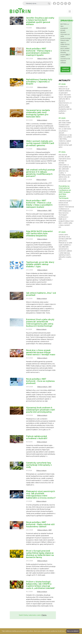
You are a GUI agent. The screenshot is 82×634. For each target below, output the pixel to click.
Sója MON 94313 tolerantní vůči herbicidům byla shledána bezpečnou (39, 233)
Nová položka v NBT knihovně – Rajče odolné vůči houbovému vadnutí (40, 524)
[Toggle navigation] (69, 11)
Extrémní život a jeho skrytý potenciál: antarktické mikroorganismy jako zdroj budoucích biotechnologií (40, 322)
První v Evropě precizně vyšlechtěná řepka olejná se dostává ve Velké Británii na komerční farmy (40, 554)
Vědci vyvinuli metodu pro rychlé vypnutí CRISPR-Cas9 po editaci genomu (40, 143)
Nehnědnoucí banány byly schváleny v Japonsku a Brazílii (39, 81)
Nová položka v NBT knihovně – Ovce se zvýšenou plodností (40, 381)
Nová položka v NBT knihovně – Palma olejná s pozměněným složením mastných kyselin (39, 51)
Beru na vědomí (72, 631)
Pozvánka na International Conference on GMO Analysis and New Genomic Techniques (65, 192)
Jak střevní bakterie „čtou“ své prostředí (41, 294)
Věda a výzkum (41, 28)
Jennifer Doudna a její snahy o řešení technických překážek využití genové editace (40, 21)
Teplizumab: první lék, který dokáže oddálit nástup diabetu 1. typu (40, 264)
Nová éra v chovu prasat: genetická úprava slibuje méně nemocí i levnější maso (40, 352)
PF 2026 (62, 84)
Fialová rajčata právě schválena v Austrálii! (36, 437)
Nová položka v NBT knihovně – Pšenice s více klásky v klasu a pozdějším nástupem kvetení (39, 203)
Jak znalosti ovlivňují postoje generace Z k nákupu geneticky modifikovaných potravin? (40, 172)
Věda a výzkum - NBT (44, 58)
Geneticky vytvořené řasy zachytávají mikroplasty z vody (39, 465)
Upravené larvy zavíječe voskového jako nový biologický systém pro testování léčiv (38, 113)
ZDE (67, 54)
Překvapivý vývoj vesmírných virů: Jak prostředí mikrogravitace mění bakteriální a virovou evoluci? (41, 494)
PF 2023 (62, 232)
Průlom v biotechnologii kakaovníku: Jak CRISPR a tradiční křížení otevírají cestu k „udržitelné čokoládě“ (40, 584)
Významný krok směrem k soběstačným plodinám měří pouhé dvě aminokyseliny (40, 409)
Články (44, 615)
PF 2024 (62, 152)
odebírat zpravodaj (65, 69)
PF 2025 (62, 118)
